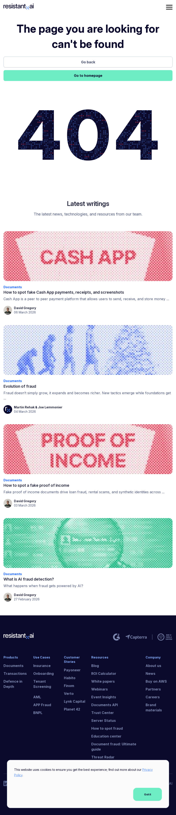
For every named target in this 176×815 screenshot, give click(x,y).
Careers (153, 697)
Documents (13, 665)
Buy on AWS (156, 681)
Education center (106, 736)
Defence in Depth (12, 684)
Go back (88, 62)
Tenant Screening (42, 684)
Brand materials (154, 707)
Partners (153, 689)
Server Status (103, 720)
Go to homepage (88, 75)
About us (153, 665)
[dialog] (88, 784)
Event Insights (103, 697)
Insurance (42, 665)
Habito (69, 678)
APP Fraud (42, 705)
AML (37, 697)
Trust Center (102, 713)
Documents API (104, 705)
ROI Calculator (103, 673)
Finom (69, 686)
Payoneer (72, 670)
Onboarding (43, 673)
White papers (103, 681)
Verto (69, 693)
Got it (147, 794)
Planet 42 (72, 709)
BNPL (37, 713)
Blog (95, 665)
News (150, 673)
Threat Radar (103, 757)
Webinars (99, 689)
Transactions (15, 673)
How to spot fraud (107, 728)
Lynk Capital (74, 701)
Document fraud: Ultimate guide (113, 746)
